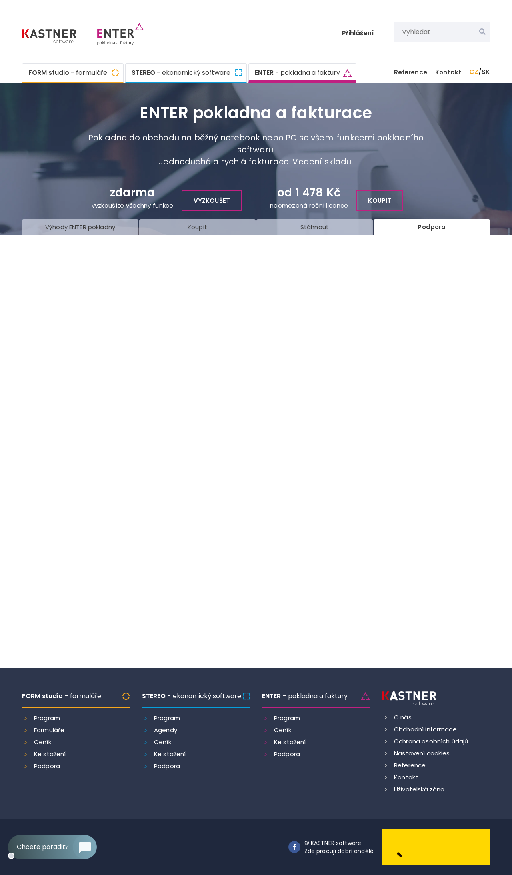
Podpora (47, 766)
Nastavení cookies (422, 753)
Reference (410, 72)
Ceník (42, 742)
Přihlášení (358, 33)
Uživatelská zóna (419, 789)
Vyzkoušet (212, 200)
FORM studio (67, 73)
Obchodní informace (425, 729)
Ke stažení (50, 754)
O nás (403, 717)
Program (47, 718)
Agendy (165, 730)
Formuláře (49, 730)
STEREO (181, 73)
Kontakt (448, 72)
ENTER (297, 72)
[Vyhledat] (482, 32)
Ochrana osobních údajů (431, 741)
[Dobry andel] (436, 846)
